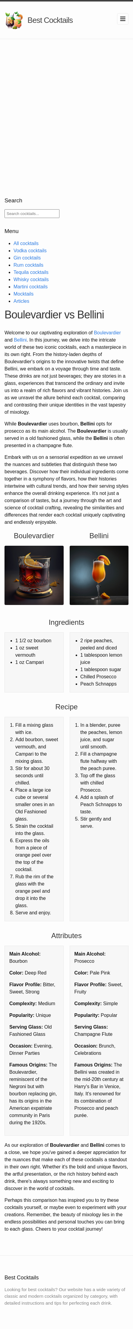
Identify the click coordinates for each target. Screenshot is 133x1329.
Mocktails (24, 293)
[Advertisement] (66, 108)
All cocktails (26, 243)
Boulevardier (107, 332)
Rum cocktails (29, 265)
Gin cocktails (27, 257)
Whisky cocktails (31, 279)
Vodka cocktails (30, 250)
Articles (21, 301)
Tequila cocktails (31, 272)
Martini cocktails (31, 286)
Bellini (20, 339)
